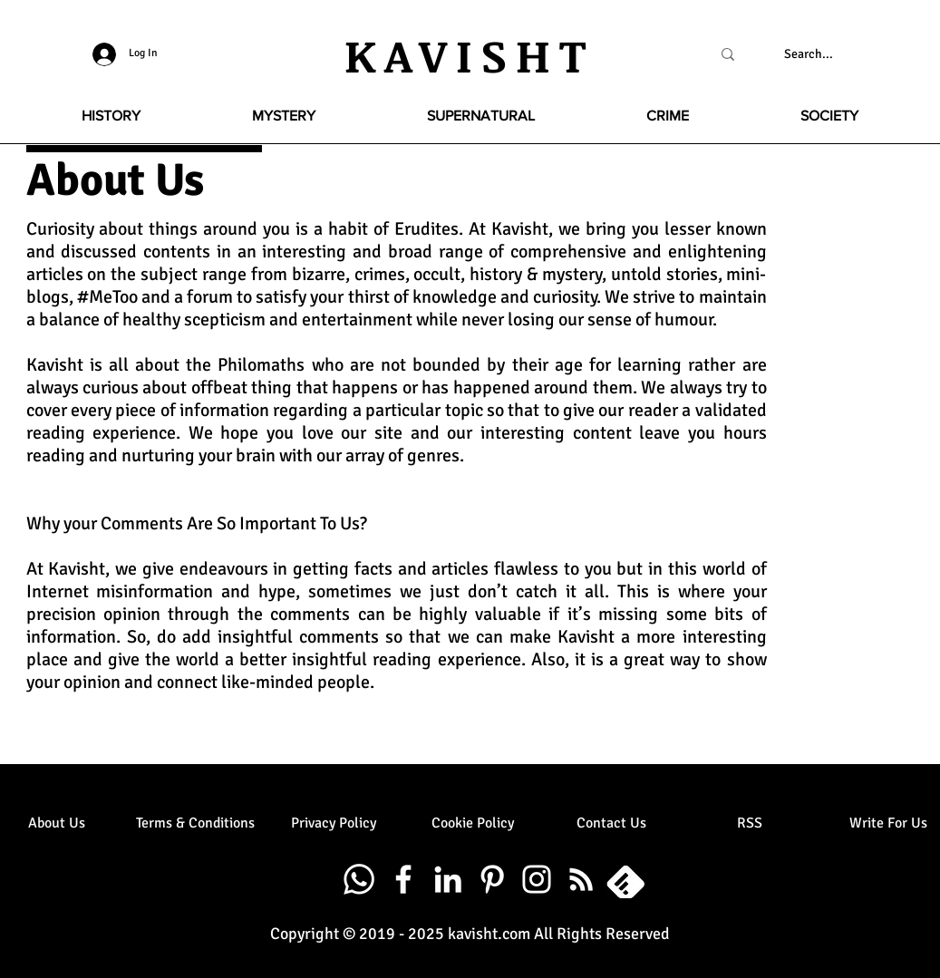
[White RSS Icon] (581, 879)
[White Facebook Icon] (403, 879)
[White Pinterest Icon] (492, 879)
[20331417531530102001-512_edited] (625, 879)
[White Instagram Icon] (537, 879)
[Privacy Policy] (334, 823)
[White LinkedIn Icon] (448, 879)
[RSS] (750, 823)
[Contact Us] (611, 823)
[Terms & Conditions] (195, 823)
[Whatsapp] (359, 879)
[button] (111, 116)
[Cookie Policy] (472, 823)
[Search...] (809, 54)
